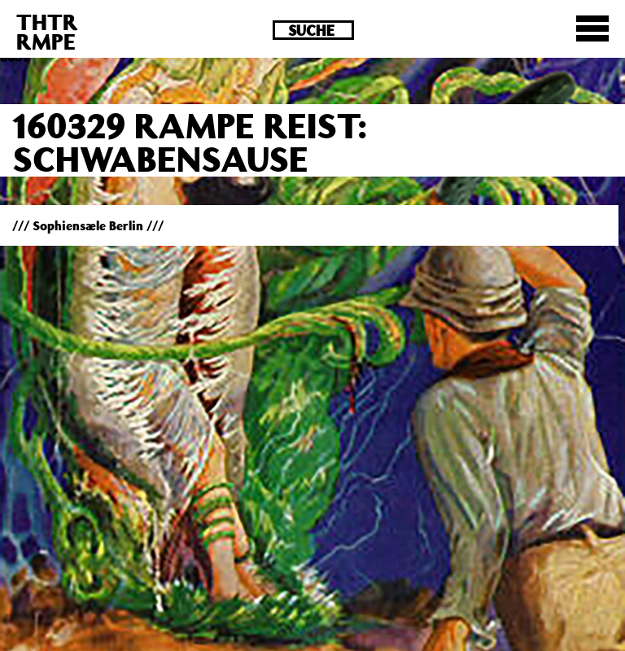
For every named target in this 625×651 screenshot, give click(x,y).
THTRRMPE (47, 31)
